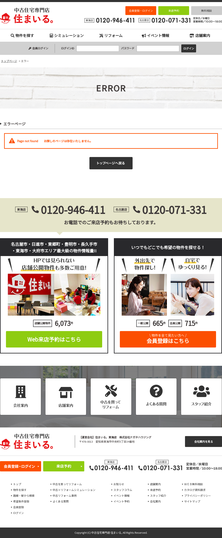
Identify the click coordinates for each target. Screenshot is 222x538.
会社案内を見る (203, 441)
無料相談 (206, 11)
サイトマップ (192, 501)
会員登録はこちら (168, 337)
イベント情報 (155, 35)
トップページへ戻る (111, 163)
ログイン (18, 513)
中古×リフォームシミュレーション (74, 490)
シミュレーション (67, 35)
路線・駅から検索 (24, 496)
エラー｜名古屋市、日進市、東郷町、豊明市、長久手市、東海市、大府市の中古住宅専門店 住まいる (26, 15)
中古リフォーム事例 (65, 496)
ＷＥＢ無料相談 (193, 484)
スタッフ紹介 (158, 496)
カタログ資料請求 (195, 490)
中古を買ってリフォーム (67, 484)
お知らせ (118, 484)
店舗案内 (200, 35)
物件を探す (22, 35)
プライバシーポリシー (197, 496)
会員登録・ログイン (141, 11)
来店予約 (173, 11)
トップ (17, 484)
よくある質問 (61, 501)
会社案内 (155, 501)
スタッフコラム (122, 490)
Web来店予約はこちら (54, 339)
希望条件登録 (21, 501)
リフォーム (111, 35)
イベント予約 (121, 501)
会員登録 (18, 507)
